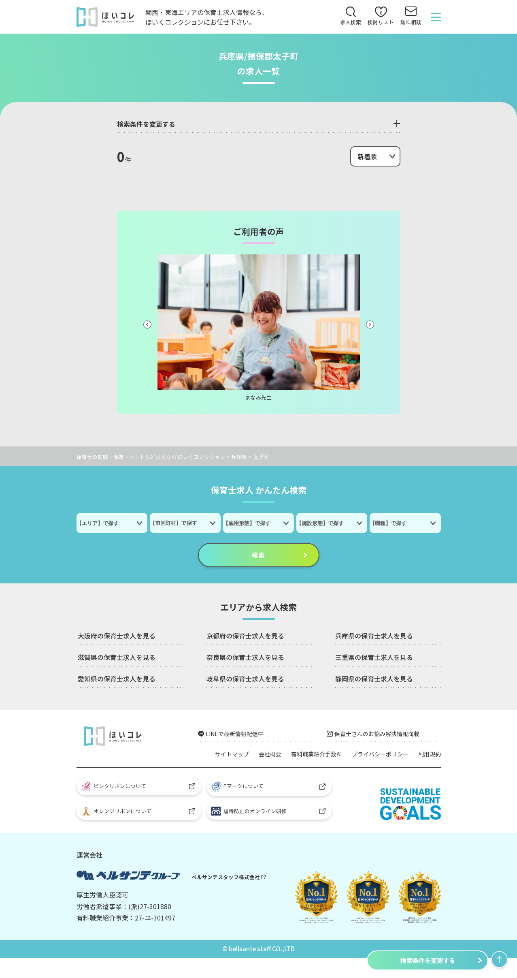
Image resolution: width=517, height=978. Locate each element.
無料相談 (409, 24)
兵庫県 (251, 457)
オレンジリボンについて (120, 830)
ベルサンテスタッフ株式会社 (228, 897)
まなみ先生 (259, 398)
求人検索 (345, 24)
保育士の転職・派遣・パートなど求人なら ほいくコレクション (156, 457)
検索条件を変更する (427, 960)
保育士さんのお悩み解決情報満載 (384, 736)
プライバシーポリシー (408, 757)
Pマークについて (241, 803)
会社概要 (285, 757)
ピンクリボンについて (117, 802)
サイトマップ (243, 757)
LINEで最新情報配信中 (240, 736)
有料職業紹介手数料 (337, 757)
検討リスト (378, 19)
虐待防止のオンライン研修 (253, 830)
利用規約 (428, 768)
